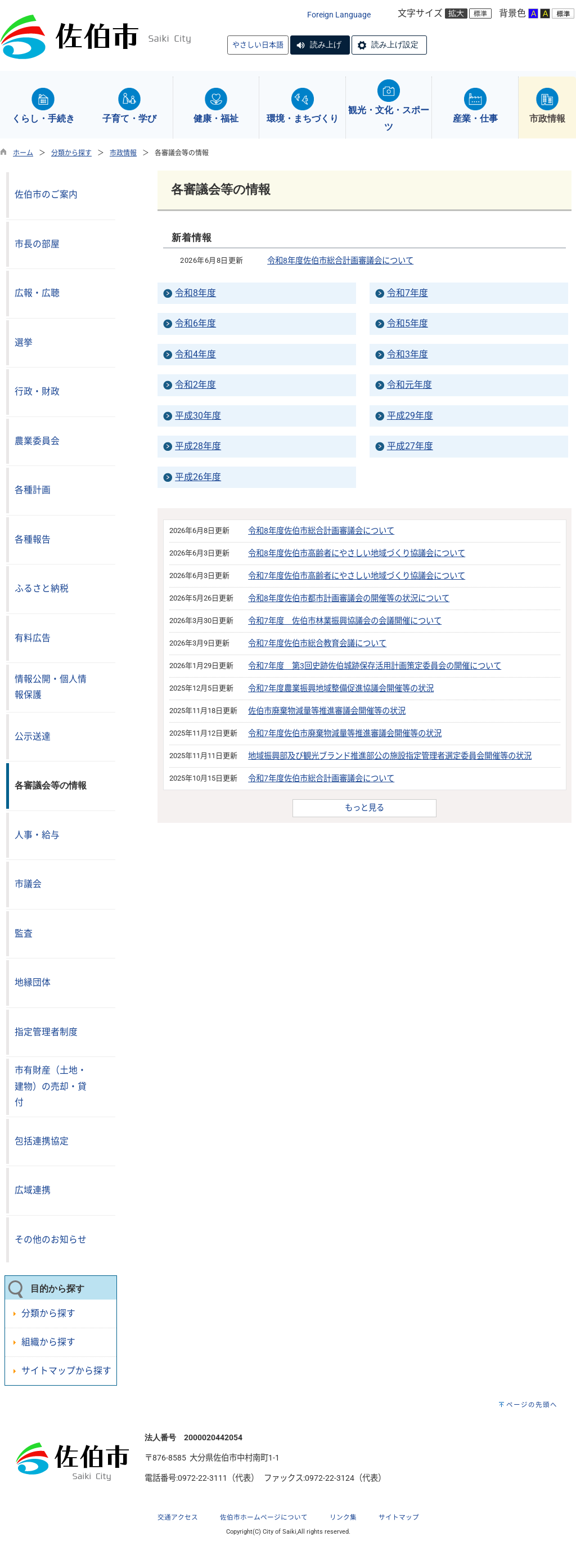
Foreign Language (339, 15)
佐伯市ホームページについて (264, 1517)
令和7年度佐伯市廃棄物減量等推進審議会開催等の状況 (345, 733)
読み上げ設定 (394, 44)
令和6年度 (195, 323)
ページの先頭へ (531, 1405)
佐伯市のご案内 (46, 194)
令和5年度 (407, 323)
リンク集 (343, 1517)
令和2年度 (195, 384)
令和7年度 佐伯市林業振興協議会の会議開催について (345, 621)
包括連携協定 (42, 1141)
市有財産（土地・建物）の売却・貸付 (51, 1086)
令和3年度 (407, 354)
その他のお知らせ (51, 1239)
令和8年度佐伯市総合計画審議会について (340, 261)
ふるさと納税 (42, 588)
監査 (24, 933)
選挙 (24, 342)
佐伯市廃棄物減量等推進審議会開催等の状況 (327, 711)
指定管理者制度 (46, 1032)
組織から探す (48, 1342)
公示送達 (33, 736)
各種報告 (33, 539)
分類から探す (71, 153)
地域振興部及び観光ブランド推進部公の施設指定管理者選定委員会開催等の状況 (390, 756)
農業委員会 (37, 441)
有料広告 (33, 638)
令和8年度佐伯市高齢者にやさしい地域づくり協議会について (356, 553)
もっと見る (364, 808)
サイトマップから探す (66, 1370)
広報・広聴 (37, 293)
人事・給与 (37, 835)
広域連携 (33, 1190)
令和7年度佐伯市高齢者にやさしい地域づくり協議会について (356, 576)
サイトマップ (399, 1517)
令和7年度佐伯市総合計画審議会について (321, 778)
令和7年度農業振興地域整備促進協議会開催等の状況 (341, 688)
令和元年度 (409, 384)
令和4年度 (195, 354)
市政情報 (123, 153)
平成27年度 (410, 446)
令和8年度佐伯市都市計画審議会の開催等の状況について (348, 598)
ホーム (23, 153)
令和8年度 (195, 293)
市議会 (28, 884)
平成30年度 (198, 415)
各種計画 (33, 490)
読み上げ (325, 44)
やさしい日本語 (258, 45)
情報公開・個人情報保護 (51, 687)
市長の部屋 (37, 244)
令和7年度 (407, 293)
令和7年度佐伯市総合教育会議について (317, 643)
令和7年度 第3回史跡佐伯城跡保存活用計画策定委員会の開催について (374, 666)
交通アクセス (178, 1517)
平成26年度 (198, 477)
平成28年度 (198, 446)
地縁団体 (33, 982)
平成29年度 (410, 415)
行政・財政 (37, 391)
